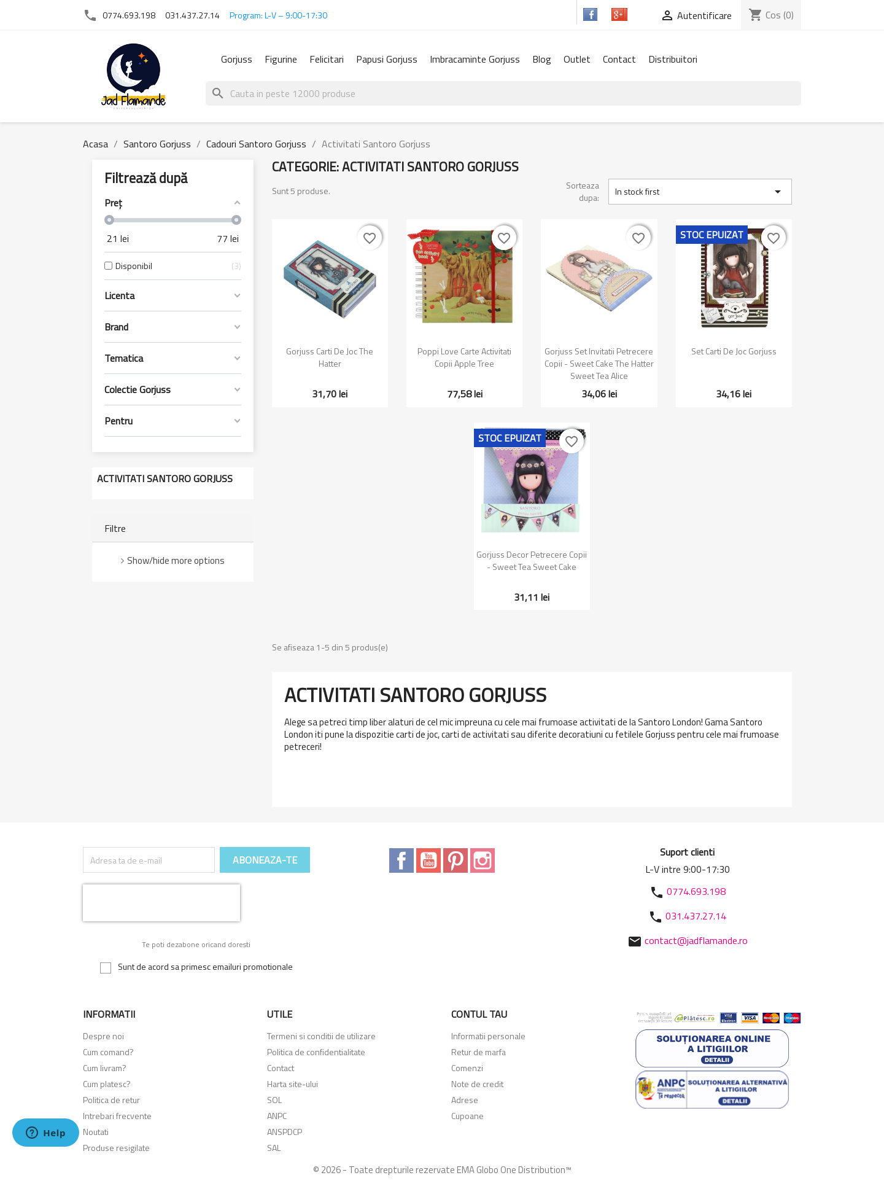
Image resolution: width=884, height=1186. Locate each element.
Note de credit (477, 1083)
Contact (619, 59)
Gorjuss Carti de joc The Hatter (329, 357)
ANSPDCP (284, 1131)
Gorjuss (236, 59)
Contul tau (479, 1014)
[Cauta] (503, 93)
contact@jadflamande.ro (696, 940)
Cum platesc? (107, 1083)
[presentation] (161, 902)
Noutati (96, 1131)
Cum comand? (108, 1051)
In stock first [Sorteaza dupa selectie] (700, 191)
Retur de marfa (478, 1051)
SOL (274, 1099)
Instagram (482, 860)
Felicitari (326, 59)
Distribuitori (672, 59)
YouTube (428, 860)
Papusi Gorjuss (386, 59)
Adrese (464, 1099)
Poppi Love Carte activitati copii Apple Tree (464, 357)
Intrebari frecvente (117, 1115)
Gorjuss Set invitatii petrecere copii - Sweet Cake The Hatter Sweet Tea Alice (599, 363)
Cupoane (467, 1115)
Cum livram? (104, 1067)
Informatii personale (488, 1035)
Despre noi (103, 1035)
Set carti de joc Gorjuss (734, 351)
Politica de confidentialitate (316, 1051)
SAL (274, 1147)
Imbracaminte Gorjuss (475, 59)
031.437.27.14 (192, 15)
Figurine (281, 59)
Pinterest (455, 860)
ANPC (277, 1115)
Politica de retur (111, 1099)
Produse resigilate (116, 1147)
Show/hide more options (176, 560)
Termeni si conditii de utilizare (321, 1035)
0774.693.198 (129, 15)
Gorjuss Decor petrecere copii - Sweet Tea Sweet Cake (531, 560)
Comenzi (467, 1067)
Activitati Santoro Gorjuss (165, 478)
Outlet (577, 59)
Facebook (401, 860)
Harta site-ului (292, 1083)
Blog (541, 59)
